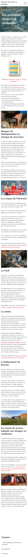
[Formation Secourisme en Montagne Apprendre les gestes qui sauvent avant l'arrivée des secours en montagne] (11, 3)
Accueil (3, 10)
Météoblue (11, 342)
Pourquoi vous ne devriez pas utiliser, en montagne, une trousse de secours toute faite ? (13, 468)
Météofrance (4, 342)
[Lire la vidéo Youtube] (14, 187)
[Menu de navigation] (25, 3)
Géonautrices (18, 87)
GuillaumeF (6, 28)
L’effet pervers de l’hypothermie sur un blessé (12, 307)
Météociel (17, 342)
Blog (7, 10)
